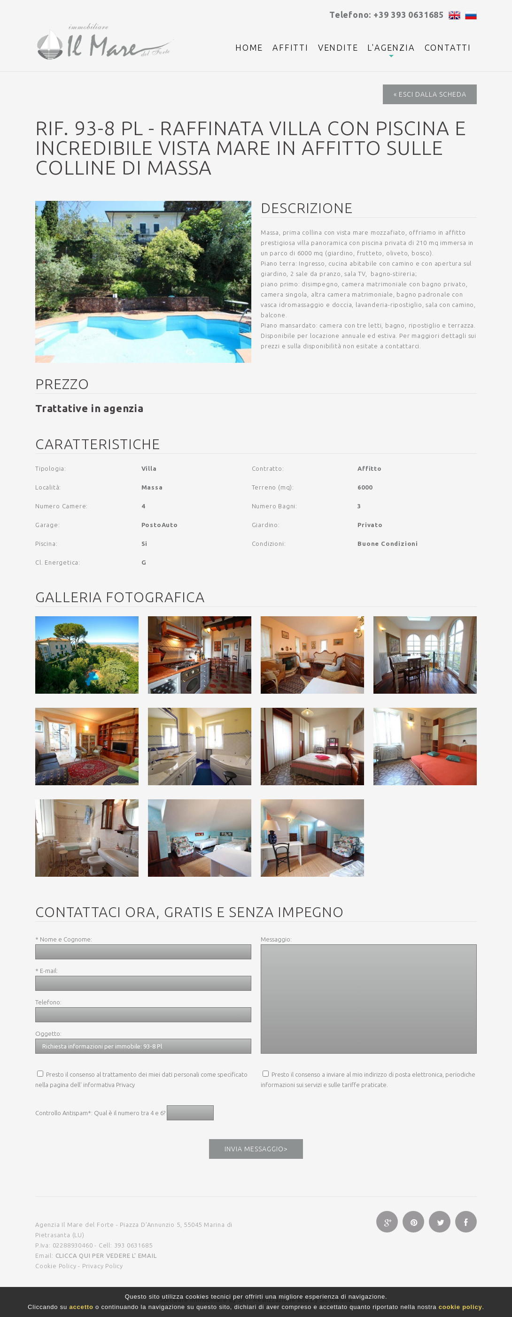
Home (249, 47)
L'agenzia (391, 47)
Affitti (290, 47)
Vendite (338, 47)
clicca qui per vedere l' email (106, 1255)
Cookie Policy (55, 1266)
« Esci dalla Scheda (430, 94)
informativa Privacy (109, 1084)
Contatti (448, 47)
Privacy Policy (102, 1266)
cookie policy (460, 1306)
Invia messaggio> (256, 1149)
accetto (81, 1306)
